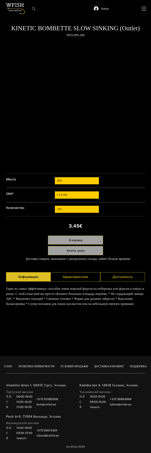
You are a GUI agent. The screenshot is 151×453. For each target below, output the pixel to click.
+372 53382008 (47, 399)
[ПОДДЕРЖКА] (138, 366)
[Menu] (144, 9)
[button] (82, 8)
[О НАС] (8, 366)
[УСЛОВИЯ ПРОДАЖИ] (74, 366)
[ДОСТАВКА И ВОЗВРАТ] (109, 366)
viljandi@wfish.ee (47, 435)
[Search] (34, 9)
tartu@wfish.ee (46, 404)
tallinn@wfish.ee (120, 404)
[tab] (28, 276)
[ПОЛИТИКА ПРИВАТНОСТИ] (36, 366)
